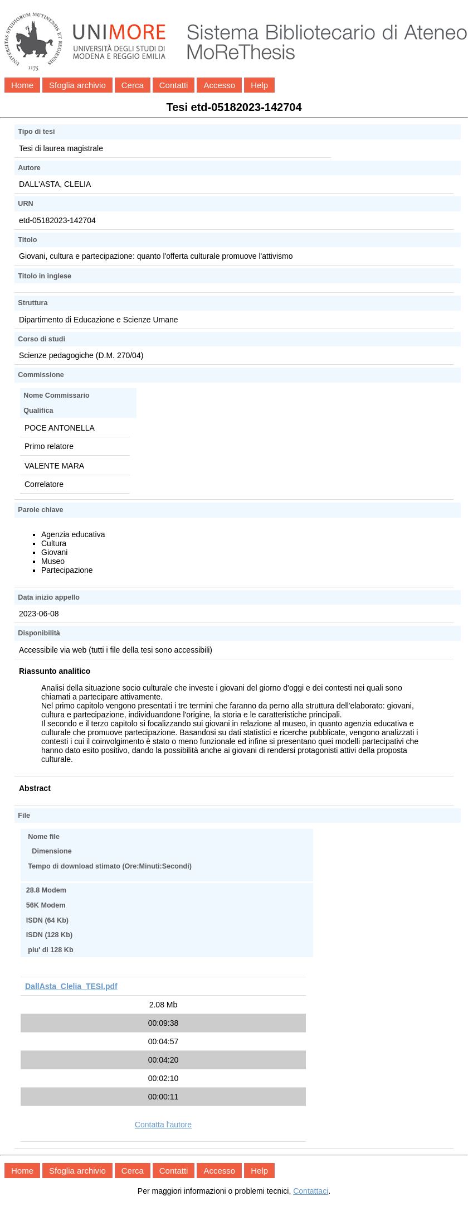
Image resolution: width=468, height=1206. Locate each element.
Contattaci (310, 1190)
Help (259, 85)
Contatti (173, 85)
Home (22, 85)
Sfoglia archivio (77, 85)
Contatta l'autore (163, 1124)
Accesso (219, 85)
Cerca (132, 85)
